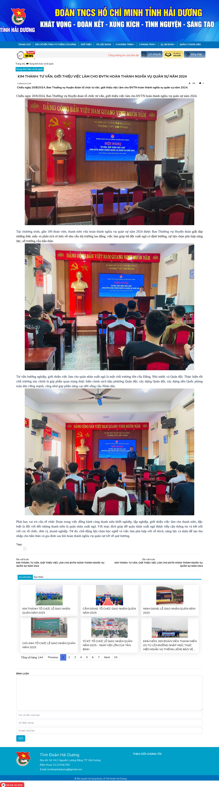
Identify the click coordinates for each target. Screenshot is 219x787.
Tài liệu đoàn (103, 44)
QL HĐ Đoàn (167, 44)
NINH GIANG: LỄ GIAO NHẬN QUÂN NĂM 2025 (169, 611)
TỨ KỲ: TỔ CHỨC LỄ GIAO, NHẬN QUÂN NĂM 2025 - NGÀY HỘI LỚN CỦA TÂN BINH (107, 645)
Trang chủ (24, 44)
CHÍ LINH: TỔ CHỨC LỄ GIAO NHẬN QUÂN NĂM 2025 (48, 645)
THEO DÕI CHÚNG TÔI (147, 754)
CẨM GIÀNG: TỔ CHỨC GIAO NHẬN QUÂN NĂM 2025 (109, 611)
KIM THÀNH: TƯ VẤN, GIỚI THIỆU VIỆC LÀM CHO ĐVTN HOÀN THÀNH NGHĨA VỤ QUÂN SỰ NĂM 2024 (60, 564)
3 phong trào (147, 44)
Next (107, 657)
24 (115, 657)
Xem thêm (38, 577)
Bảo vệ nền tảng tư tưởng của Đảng (55, 44)
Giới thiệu (86, 44)
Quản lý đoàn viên (190, 44)
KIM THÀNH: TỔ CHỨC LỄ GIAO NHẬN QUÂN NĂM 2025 (46, 611)
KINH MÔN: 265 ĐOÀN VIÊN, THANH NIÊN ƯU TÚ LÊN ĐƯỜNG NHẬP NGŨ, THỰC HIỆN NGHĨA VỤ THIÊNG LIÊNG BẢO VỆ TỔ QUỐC (170, 645)
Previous (53, 657)
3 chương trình (124, 44)
